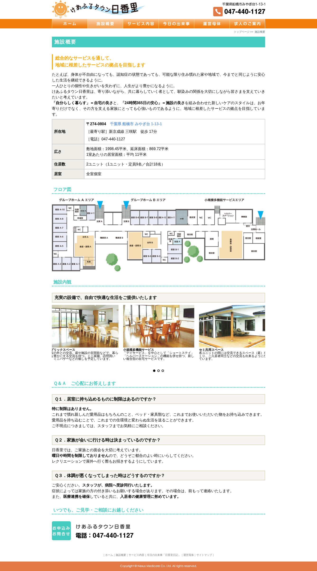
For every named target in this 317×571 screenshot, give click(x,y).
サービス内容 (136, 554)
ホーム (109, 554)
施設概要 (121, 554)
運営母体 (188, 554)
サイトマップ (204, 554)
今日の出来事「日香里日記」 (164, 554)
